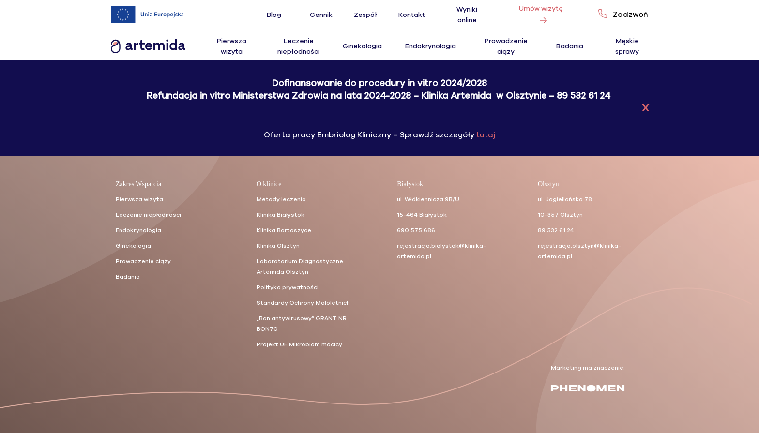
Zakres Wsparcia (138, 184)
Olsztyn (548, 184)
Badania (569, 46)
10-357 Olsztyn (560, 215)
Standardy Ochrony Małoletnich (303, 303)
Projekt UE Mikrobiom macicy (299, 344)
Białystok (410, 184)
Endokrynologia (430, 46)
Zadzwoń (630, 14)
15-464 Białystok (422, 215)
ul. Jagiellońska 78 (565, 199)
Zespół (365, 14)
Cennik (321, 14)
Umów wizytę (541, 11)
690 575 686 (416, 230)
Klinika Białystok (280, 215)
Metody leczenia (281, 199)
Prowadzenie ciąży (143, 261)
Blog (274, 14)
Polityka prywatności (288, 287)
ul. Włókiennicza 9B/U (428, 199)
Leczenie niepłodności (148, 215)
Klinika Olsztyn (278, 246)
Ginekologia (362, 46)
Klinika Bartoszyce (284, 230)
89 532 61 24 (556, 230)
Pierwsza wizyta (139, 199)
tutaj (484, 137)
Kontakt (411, 14)
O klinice (269, 184)
